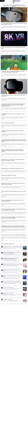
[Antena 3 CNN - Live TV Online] (25, 289)
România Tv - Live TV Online (7, 299)
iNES (21, 415)
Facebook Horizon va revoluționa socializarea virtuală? (12, 168)
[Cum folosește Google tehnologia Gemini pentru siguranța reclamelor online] (14, 319)
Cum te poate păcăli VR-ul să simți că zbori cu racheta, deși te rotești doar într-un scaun (13, 24)
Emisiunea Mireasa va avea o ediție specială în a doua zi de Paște (12, 270)
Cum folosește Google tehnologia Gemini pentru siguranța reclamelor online (14, 310)
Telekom (16, 415)
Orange (13, 415)
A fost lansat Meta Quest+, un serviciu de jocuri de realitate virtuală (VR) (13, 95)
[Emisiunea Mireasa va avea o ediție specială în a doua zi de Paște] (25, 272)
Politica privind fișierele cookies (14, 422)
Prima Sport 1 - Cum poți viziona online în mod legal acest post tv (12, 276)
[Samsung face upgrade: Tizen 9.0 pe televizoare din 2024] (25, 283)
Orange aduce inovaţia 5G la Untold (8, 175)
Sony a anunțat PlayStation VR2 (7, 122)
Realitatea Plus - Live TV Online (8, 293)
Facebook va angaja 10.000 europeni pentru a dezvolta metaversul (12, 131)
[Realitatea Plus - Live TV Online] (25, 295)
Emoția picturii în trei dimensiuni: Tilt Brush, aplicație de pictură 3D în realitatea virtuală (12, 160)
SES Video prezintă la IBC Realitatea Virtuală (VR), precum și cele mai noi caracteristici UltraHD (13, 218)
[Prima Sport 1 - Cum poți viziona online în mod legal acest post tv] (25, 277)
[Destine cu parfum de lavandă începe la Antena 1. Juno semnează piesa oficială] (14, 337)
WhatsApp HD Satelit (14, 399)
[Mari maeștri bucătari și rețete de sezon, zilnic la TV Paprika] (25, 266)
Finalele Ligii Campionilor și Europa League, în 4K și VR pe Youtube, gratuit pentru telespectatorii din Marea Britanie (13, 226)
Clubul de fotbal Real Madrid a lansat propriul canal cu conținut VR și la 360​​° (12, 201)
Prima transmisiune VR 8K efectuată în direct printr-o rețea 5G (13, 192)
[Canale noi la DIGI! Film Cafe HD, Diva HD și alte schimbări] (25, 248)
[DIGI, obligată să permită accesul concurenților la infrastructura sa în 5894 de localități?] (25, 260)
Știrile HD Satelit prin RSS (14, 410)
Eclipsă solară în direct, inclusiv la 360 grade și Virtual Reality (13, 234)
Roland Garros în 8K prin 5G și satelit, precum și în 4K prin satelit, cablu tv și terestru (13, 184)
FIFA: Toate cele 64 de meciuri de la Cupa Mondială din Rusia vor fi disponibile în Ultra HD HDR (13, 210)
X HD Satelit (14, 406)
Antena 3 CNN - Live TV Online (8, 287)
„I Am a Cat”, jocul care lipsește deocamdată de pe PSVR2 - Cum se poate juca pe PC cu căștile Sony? (13, 72)
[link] (14, 18)
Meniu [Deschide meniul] (2, 0)
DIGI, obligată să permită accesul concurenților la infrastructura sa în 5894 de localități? (11, 258)
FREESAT (4, 415)
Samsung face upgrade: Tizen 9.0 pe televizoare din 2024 (12, 281)
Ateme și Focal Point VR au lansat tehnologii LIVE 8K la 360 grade (13, 48)
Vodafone (19, 415)
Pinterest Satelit (14, 408)
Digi (1, 415)
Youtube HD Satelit (14, 401)
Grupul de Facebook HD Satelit (14, 397)
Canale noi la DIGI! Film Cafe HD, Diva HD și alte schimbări (12, 246)
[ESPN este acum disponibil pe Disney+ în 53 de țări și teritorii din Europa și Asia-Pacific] (25, 254)
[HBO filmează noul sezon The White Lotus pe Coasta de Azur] (14, 354)
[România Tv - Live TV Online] (25, 301)
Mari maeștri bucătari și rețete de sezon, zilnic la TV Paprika (12, 264)
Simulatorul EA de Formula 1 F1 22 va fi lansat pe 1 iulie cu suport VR (13, 114)
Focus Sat (7, 415)
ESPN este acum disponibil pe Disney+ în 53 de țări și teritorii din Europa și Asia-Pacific (11, 252)
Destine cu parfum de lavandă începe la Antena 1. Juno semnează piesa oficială (14, 328)
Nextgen (10, 415)
